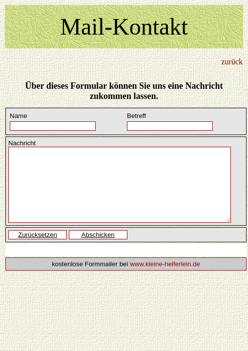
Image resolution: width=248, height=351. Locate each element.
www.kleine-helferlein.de (165, 264)
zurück (232, 62)
